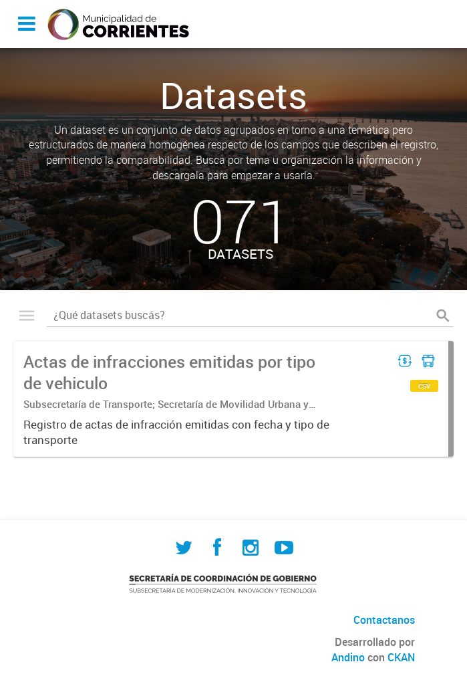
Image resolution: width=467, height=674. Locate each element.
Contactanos (384, 619)
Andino (348, 657)
